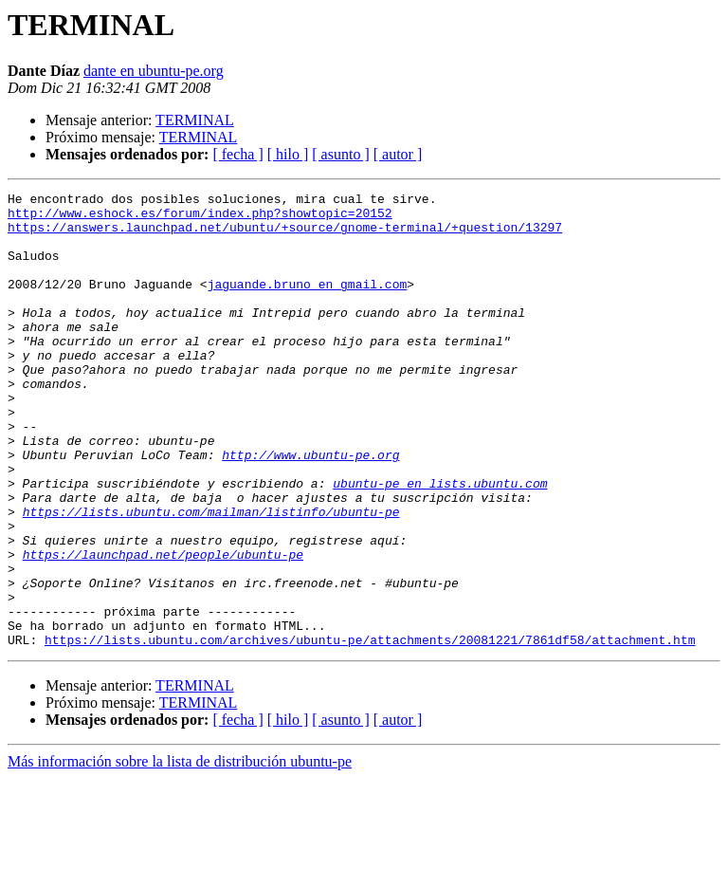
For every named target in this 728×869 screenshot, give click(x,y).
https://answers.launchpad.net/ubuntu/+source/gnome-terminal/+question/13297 (285, 235)
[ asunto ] (340, 154)
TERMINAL (194, 120)
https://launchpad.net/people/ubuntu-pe (163, 628)
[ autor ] (398, 154)
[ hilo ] (288, 154)
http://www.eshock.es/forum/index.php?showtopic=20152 (200, 218)
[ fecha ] (237, 154)
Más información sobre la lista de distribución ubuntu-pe (180, 852)
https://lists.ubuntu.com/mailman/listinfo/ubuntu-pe (211, 576)
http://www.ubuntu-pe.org (310, 508)
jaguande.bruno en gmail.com (308, 303)
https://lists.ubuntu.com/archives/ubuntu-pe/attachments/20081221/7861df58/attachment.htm (370, 730)
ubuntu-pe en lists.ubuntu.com (440, 542)
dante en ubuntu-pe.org (153, 71)
